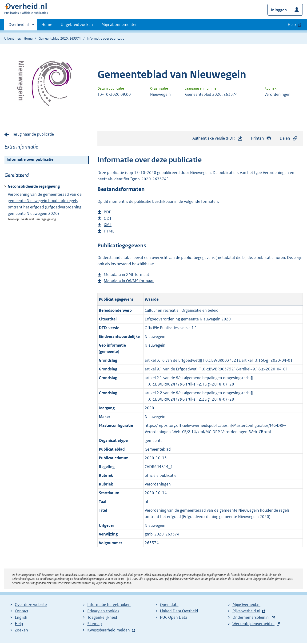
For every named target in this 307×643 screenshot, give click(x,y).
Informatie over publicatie (30, 159)
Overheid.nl (18, 25)
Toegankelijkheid (102, 617)
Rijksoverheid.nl (246, 611)
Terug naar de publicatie (33, 134)
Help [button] (292, 24)
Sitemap (94, 623)
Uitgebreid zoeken (77, 24)
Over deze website (31, 604)
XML (108, 225)
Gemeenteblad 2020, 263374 (60, 38)
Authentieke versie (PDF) (217, 139)
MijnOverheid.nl (246, 604)
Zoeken (21, 630)
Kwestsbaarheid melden (108, 630)
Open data (169, 604)
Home (46, 24)
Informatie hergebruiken (109, 604)
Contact (21, 611)
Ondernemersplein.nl (251, 617)
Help (19, 623)
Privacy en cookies (103, 611)
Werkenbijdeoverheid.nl (253, 623)
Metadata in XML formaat (126, 274)
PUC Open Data (173, 617)
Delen (289, 138)
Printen (261, 138)
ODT (108, 218)
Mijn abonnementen (119, 24)
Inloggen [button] (279, 9)
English (21, 617)
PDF (107, 212)
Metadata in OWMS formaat (129, 281)
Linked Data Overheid (179, 611)
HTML (109, 231)
